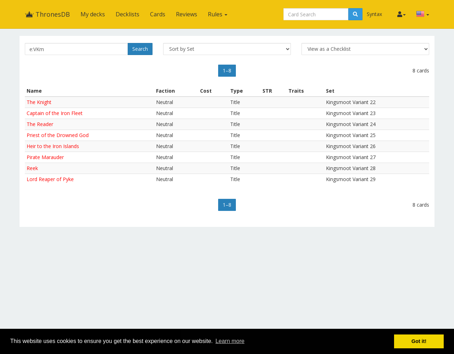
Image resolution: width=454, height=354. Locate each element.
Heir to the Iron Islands (53, 146)
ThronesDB (47, 14)
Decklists (127, 14)
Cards (157, 14)
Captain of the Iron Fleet (55, 113)
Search (140, 48)
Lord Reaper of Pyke (50, 179)
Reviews (186, 14)
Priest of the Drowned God (58, 135)
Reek (32, 168)
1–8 (227, 70)
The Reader (40, 124)
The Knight (39, 102)
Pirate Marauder (45, 157)
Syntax (374, 14)
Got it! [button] (418, 341)
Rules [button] (217, 14)
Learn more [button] (229, 341)
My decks (93, 14)
